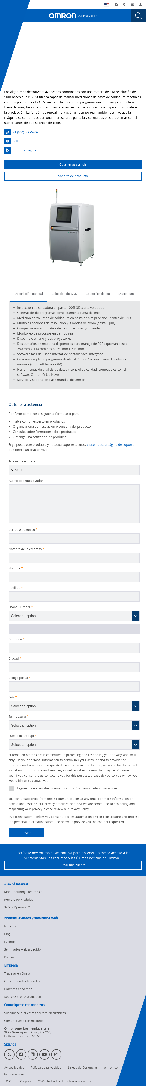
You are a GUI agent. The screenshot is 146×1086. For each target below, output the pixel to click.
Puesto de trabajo (22, 736)
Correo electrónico (23, 530)
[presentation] (7, 15)
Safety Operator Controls (22, 907)
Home (8, 35)
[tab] (28, 295)
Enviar (20, 833)
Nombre (16, 568)
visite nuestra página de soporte (110, 444)
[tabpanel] (74, 345)
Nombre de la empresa (26, 549)
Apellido (16, 588)
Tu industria (18, 716)
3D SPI (74, 35)
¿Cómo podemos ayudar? (26, 481)
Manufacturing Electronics (23, 892)
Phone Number (21, 607)
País (13, 697)
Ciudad (15, 658)
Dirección (17, 639)
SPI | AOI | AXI (52, 35)
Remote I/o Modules (18, 899)
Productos (26, 35)
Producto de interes (23, 461)
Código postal (20, 678)
